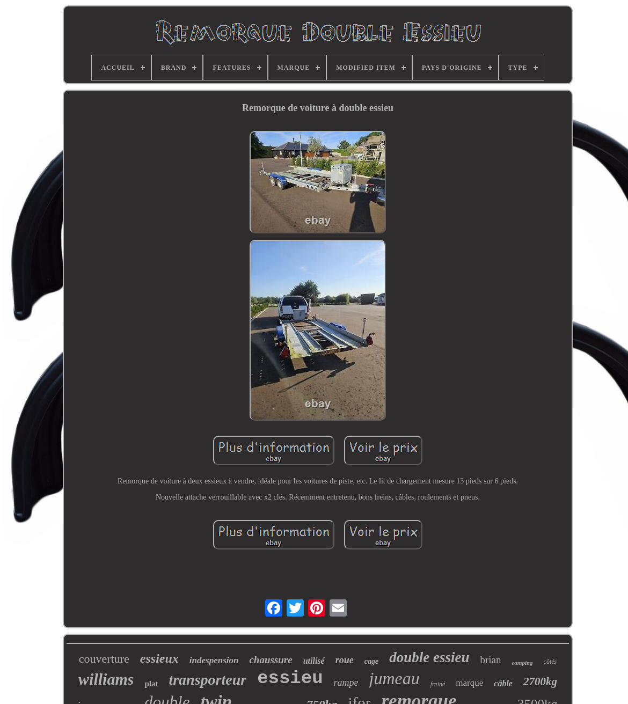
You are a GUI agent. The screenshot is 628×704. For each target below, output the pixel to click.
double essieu (429, 657)
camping (522, 662)
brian (490, 659)
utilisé (314, 660)
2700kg (540, 681)
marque (469, 683)
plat (151, 683)
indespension (214, 660)
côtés (550, 661)
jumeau (394, 678)
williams (106, 679)
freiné (438, 684)
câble (503, 683)
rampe (346, 682)
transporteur (207, 679)
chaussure (270, 659)
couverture (104, 658)
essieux (159, 658)
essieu (290, 678)
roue (344, 660)
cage (371, 661)
